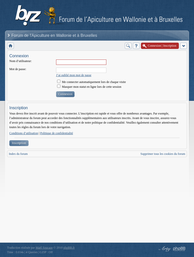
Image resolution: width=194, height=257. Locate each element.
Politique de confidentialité (56, 133)
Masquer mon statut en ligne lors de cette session (89, 87)
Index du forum (18, 154)
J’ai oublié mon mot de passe (73, 75)
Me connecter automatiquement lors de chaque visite (91, 82)
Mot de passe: (17, 69)
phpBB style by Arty (164, 248)
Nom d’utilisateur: (20, 61)
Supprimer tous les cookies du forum (162, 154)
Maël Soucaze (44, 247)
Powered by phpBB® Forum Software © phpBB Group (179, 248)
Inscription (19, 143)
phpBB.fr (69, 247)
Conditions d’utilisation (23, 133)
